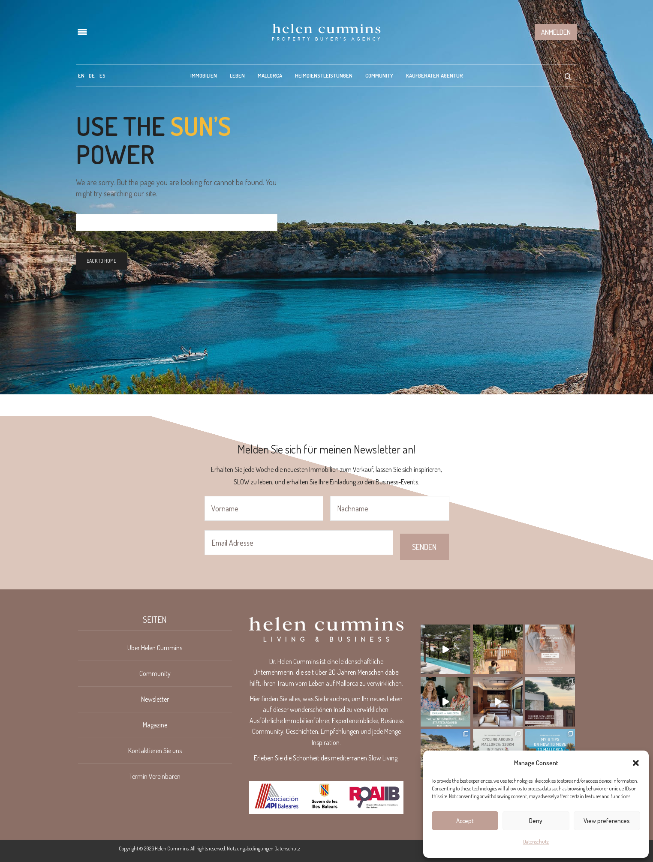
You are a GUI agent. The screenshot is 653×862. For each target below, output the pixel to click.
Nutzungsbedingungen (250, 848)
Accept (465, 821)
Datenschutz (536, 841)
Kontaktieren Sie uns (155, 750)
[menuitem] (81, 75)
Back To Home (101, 261)
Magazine (155, 725)
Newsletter (155, 699)
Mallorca (270, 75)
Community (379, 75)
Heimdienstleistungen (323, 75)
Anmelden (556, 32)
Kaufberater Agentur (434, 75)
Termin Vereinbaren (155, 776)
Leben (237, 75)
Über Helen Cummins (154, 647)
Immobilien (203, 75)
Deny (535, 821)
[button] (636, 763)
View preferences (607, 821)
